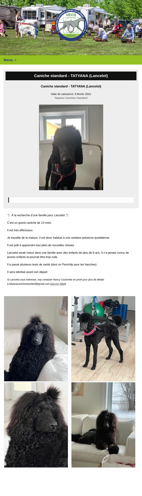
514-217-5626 (58, 283)
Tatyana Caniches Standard (71, 97)
